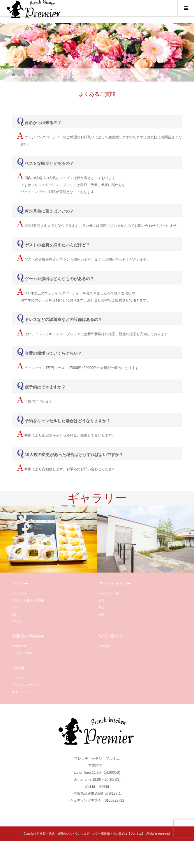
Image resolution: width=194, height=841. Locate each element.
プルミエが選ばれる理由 (28, 600)
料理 (101, 607)
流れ (15, 614)
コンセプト (19, 593)
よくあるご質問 (22, 653)
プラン (16, 607)
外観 (101, 614)
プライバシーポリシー (26, 684)
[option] (48, 539)
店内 (101, 600)
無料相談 (104, 646)
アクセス (18, 677)
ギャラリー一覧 (108, 593)
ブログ (16, 621)
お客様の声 (19, 646)
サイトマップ (20, 691)
